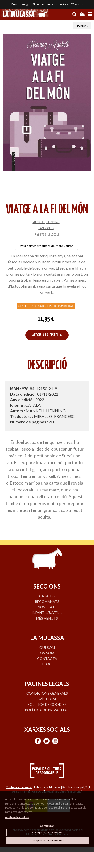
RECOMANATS (47, 601)
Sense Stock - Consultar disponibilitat (45, 306)
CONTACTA (47, 658)
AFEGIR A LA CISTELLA (47, 335)
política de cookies (17, 817)
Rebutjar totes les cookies (48, 832)
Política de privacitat (47, 710)
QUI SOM (47, 647)
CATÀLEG (47, 596)
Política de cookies (47, 704)
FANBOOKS (46, 228)
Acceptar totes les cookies (48, 840)
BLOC (47, 664)
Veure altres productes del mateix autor (46, 246)
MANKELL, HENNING (45, 222)
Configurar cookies (19, 787)
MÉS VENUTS (47, 618)
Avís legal (47, 699)
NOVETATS (47, 607)
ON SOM (47, 653)
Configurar (47, 825)
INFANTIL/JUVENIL (47, 612)
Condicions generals (47, 693)
